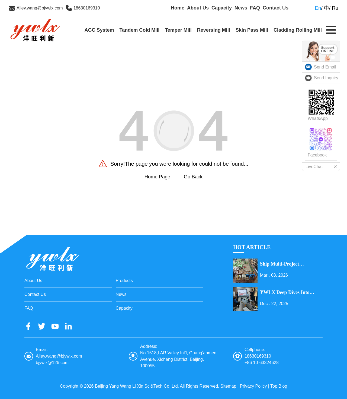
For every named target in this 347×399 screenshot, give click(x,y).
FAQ (255, 8)
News (240, 8)
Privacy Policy (253, 386)
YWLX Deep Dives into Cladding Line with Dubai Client (288, 293)
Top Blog (278, 386)
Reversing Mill (213, 30)
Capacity (221, 8)
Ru (335, 8)
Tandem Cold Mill (139, 30)
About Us (198, 8)
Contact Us (275, 8)
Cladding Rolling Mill (298, 30)
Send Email (325, 67)
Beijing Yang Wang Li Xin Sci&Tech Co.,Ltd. (137, 386)
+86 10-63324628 (262, 362)
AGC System (99, 30)
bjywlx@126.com (52, 362)
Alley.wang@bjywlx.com (40, 8)
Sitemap (228, 386)
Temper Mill (178, 30)
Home (177, 8)
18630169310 (86, 8)
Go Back (193, 176)
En (318, 8)
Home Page (157, 176)
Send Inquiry (326, 78)
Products (124, 280)
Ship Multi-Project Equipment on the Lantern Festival (289, 264)
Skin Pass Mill (252, 30)
